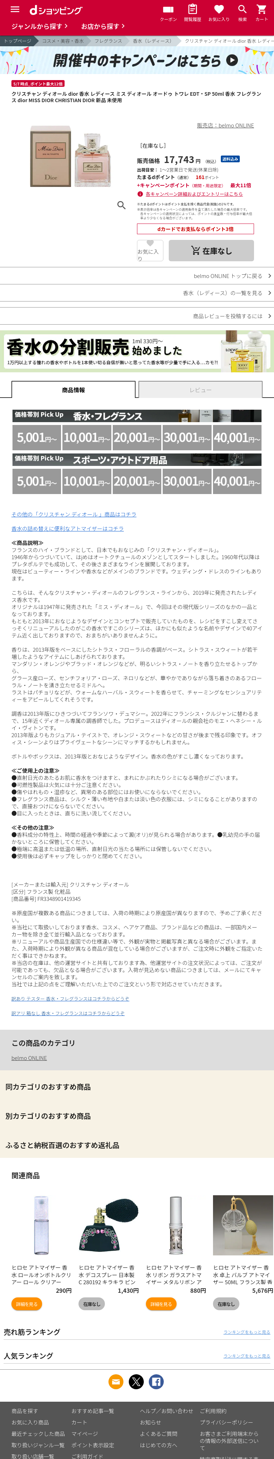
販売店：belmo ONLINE (225, 125)
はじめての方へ (158, 1445)
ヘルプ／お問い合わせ (166, 1411)
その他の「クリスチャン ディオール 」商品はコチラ (73, 514)
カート (79, 1422)
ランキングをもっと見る (246, 1332)
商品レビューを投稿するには (228, 316)
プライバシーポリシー (226, 1422)
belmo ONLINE (29, 1057)
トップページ (17, 40)
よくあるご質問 (158, 1433)
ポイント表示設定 (92, 1445)
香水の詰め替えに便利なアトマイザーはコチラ (67, 528)
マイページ (84, 1433)
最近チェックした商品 (38, 1433)
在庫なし (91, 1304)
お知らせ (150, 1422)
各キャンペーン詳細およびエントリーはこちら (194, 193)
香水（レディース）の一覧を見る (223, 292)
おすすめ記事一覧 (92, 1411)
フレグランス (108, 40)
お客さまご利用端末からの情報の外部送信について (229, 1441)
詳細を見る (26, 1304)
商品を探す (24, 1411)
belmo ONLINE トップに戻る (228, 275)
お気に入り (148, 254)
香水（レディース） (153, 40)
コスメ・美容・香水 (63, 40)
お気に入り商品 (30, 1422)
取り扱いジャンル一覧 (38, 1445)
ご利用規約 (213, 1411)
